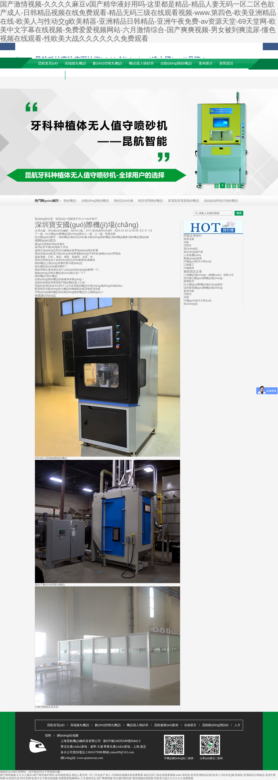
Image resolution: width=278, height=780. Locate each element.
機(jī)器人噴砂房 (137, 725)
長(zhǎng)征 (191, 248)
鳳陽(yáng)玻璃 (193, 258)
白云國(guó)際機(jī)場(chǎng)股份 (64, 233)
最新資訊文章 (193, 271)
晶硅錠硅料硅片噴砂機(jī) (221, 200)
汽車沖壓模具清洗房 (46, 706)
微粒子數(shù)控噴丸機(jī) (50, 584)
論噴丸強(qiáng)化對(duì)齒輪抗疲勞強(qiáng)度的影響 (66, 250)
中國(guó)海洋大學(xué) (197, 261)
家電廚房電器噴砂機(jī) (183, 200)
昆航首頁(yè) (56, 725)
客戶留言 (183, 46)
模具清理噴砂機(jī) (150, 200)
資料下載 (231, 46)
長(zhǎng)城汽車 (193, 251)
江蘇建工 (189, 264)
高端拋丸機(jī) (79, 725)
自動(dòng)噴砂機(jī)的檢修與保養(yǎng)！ (59, 279)
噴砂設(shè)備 (123, 200)
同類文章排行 (193, 235)
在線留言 (190, 725)
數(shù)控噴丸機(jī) (108, 725)
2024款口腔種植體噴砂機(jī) (51, 458)
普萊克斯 (110, 233)
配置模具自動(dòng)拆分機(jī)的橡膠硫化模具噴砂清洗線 (67, 288)
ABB (186, 242)
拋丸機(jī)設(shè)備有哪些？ (51, 266)
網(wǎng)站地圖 (213, 46)
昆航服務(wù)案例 (166, 725)
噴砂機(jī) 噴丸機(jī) (46, 276)
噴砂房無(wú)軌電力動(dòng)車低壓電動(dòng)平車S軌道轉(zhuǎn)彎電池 (78, 253)
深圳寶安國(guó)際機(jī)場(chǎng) (203, 287)
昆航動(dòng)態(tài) (215, 725)
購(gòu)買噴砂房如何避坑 (50, 244)
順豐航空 (189, 281)
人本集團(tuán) (192, 255)
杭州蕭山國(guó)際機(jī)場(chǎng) (203, 278)
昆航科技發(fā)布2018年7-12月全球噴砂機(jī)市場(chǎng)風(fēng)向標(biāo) (78, 285)
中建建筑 (189, 267)
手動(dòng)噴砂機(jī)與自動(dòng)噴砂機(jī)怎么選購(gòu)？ (69, 292)
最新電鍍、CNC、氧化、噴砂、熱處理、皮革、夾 (64, 256)
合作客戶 (92, 218)
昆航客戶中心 (76, 218)
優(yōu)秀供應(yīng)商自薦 (252, 49)
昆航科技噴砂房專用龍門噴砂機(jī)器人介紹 (60, 282)
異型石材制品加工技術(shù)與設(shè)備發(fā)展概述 (65, 259)
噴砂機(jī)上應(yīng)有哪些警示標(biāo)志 (59, 263)
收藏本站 (196, 46)
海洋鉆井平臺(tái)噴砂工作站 (51, 247)
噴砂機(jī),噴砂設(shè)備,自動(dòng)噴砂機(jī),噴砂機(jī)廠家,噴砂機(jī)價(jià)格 (104, 237)
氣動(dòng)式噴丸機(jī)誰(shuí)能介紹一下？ (60, 272)
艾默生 (188, 245)
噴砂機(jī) (70, 200)
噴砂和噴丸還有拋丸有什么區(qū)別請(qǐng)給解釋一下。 (68, 269)
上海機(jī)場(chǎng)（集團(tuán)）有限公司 (209, 274)
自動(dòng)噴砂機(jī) (95, 200)
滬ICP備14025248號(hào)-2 (122, 741)
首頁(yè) (60, 218)
